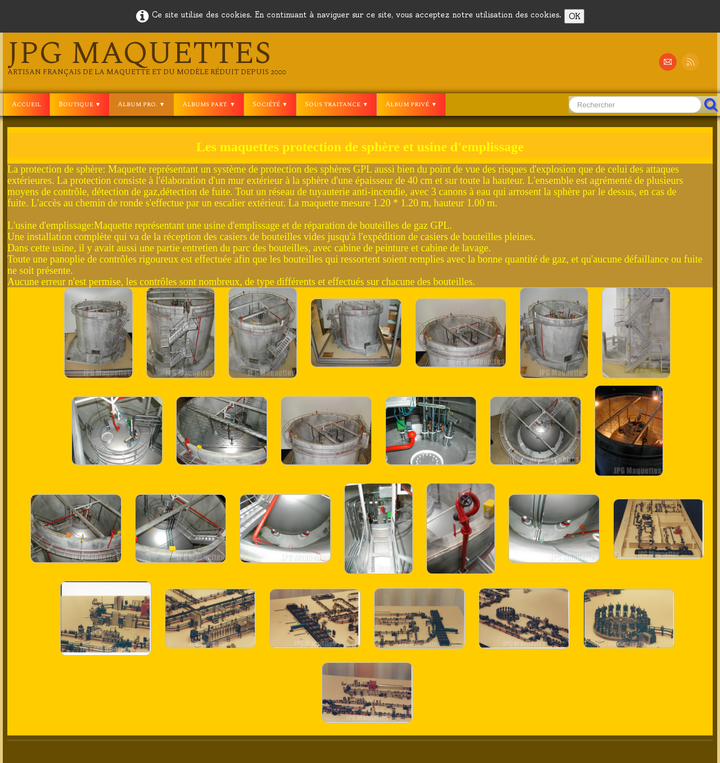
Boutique (79, 104)
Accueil (26, 104)
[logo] (146, 57)
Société (270, 104)
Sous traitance (336, 104)
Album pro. (141, 104)
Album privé (410, 104)
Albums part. (208, 104)
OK (574, 16)
